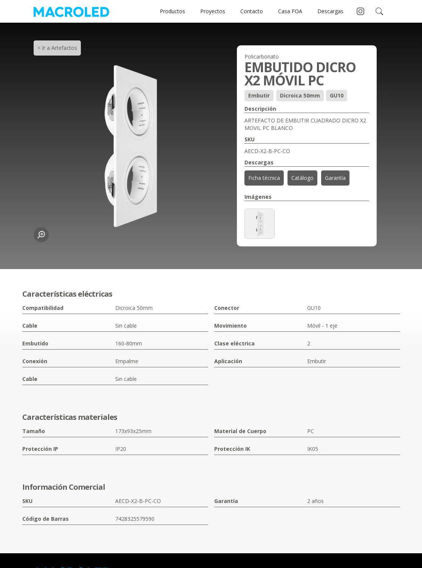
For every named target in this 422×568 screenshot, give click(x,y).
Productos (172, 11)
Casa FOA (290, 11)
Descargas (330, 11)
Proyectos (212, 11)
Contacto (251, 11)
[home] (71, 11)
